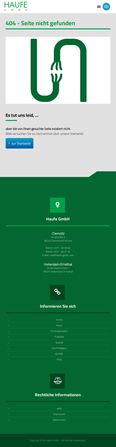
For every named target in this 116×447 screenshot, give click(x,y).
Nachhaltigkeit (59, 348)
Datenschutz (59, 419)
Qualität (59, 342)
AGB (59, 408)
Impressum (59, 414)
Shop (59, 359)
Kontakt (59, 353)
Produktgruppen (59, 330)
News (59, 325)
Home (59, 319)
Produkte (59, 336)
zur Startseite (21, 143)
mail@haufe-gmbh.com (62, 255)
